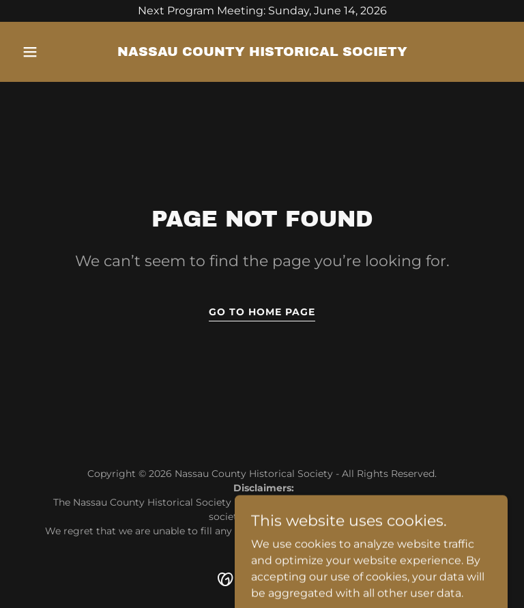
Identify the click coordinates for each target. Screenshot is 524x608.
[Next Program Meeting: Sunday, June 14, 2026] (262, 11)
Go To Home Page (262, 312)
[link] (262, 52)
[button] (53, 52)
